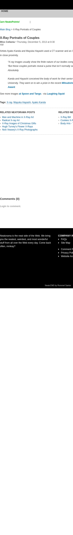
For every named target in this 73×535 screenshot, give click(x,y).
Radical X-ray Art (11, 120)
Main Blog (5, 29)
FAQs (64, 239)
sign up (25, 22)
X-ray (9, 102)
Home (4, 11)
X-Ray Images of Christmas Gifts (19, 123)
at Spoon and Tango (30, 93)
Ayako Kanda (39, 102)
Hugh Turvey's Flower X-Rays (17, 126)
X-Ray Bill (66, 117)
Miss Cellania (7, 42)
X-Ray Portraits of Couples (20, 37)
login (33, 22)
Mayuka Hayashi (22, 102)
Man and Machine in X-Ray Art (18, 117)
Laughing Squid (56, 93)
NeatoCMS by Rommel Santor (58, 285)
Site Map (65, 242)
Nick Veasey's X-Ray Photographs (20, 129)
